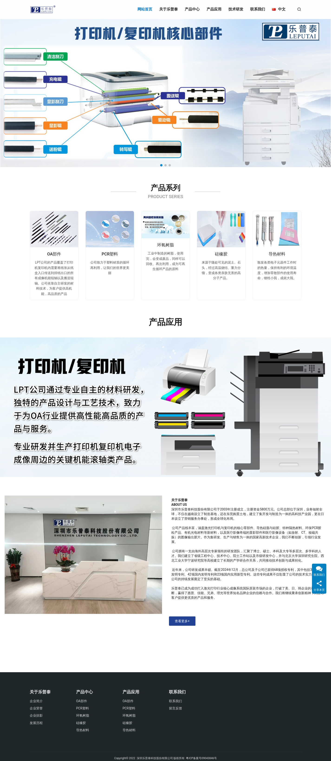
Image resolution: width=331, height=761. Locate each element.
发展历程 (36, 723)
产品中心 (192, 9)
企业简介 (36, 701)
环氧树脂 (165, 244)
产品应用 (214, 9)
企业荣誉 (36, 708)
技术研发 (235, 9)
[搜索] (299, 9)
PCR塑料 (110, 253)
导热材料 (277, 253)
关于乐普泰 (168, 9)
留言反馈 (175, 708)
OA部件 (54, 253)
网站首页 (144, 9)
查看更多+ (182, 621)
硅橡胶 (221, 253)
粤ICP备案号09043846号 (201, 758)
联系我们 (257, 9)
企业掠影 (36, 715)
